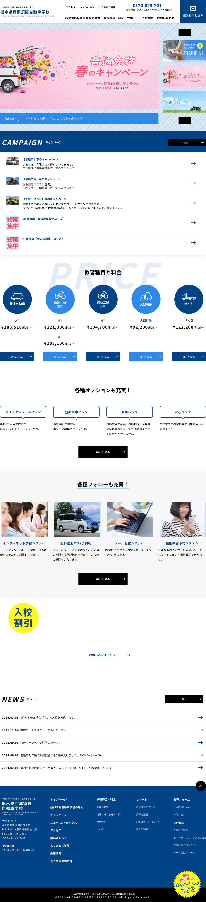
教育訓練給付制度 (145, 807)
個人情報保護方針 (61, 861)
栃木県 (132, 894)
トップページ (58, 799)
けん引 (100, 829)
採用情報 (55, 853)
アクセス (71, 7)
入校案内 (148, 18)
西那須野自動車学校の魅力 (82, 18)
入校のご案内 (180, 830)
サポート (133, 18)
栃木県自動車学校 (100, 894)
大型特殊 (101, 821)
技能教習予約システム (185, 845)
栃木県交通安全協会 (80, 894)
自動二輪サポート (145, 829)
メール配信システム (184, 852)
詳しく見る (17, 356)
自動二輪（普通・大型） (109, 814)
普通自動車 (102, 807)
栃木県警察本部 (119, 894)
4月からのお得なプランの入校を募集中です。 (55, 118)
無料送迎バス (58, 838)
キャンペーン (87, 7)
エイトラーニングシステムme (189, 837)
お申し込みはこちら (102, 655)
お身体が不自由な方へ (148, 821)
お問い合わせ (166, 18)
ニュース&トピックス (63, 822)
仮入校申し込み (193, 15)
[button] (185, 120)
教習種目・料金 (114, 18)
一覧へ (185, 142)
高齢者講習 (142, 814)
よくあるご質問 (107, 7)
